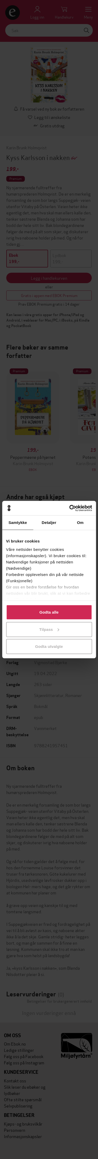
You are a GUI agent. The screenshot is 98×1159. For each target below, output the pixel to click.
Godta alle (49, 612)
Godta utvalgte (49, 646)
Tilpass (49, 629)
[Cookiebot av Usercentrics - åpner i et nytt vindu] (70, 508)
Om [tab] (80, 522)
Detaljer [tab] (49, 522)
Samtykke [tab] (17, 522)
